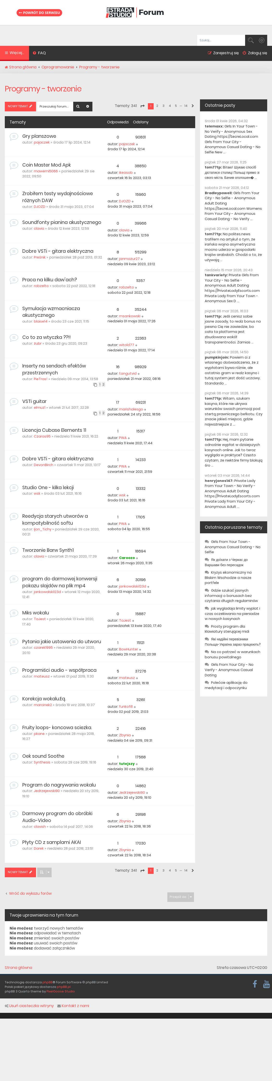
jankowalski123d (47, 591)
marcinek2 (43, 705)
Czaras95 (42, 436)
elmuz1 (39, 407)
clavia (39, 228)
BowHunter (128, 649)
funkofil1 (126, 706)
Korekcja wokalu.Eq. (44, 699)
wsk (37, 493)
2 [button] (157, 105)
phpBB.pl (64, 987)
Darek (39, 848)
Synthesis (42, 762)
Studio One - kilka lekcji (48, 487)
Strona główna (18, 967)
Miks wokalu (35, 613)
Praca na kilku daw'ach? (49, 279)
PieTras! (41, 379)
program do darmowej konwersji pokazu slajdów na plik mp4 (59, 582)
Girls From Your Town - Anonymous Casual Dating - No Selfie (232, 546)
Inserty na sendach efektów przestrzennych (54, 369)
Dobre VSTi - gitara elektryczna (57, 251)
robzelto (41, 285)
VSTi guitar (34, 401)
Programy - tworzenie (43, 88)
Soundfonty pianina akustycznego (61, 222)
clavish (40, 826)
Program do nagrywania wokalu (59, 785)
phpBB (47, 982)
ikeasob (126, 172)
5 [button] (176, 105)
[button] (142, 106)
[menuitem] (39, 53)
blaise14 (41, 321)
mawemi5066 (46, 171)
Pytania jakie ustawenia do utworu (61, 641)
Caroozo (127, 557)
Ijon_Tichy (42, 529)
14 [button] (185, 105)
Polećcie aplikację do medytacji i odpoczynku (226, 685)
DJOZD (39, 206)
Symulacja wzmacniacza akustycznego (51, 312)
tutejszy (127, 763)
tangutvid (128, 373)
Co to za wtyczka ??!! (46, 337)
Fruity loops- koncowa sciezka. (57, 727)
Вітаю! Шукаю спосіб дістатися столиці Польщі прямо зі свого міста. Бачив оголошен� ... (232, 172)
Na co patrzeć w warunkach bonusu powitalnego (232, 654)
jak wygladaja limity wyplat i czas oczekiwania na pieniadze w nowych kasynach (232, 613)
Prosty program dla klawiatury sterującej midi (227, 629)
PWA (123, 437)
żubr (38, 343)
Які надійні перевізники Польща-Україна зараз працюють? (233, 642)
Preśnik (40, 257)
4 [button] (170, 105)
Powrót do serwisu (39, 12)
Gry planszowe (39, 136)
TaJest (40, 619)
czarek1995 (43, 647)
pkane (39, 733)
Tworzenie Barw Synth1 (48, 550)
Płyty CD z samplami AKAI (51, 842)
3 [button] (163, 105)
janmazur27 (129, 258)
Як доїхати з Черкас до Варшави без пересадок (226, 562)
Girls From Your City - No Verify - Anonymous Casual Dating (229, 669)
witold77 (126, 344)
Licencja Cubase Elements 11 (54, 430)
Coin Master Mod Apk (46, 165)
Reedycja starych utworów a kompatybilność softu (55, 519)
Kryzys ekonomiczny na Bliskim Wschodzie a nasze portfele (228, 577)
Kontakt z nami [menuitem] (73, 1006)
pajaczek (42, 142)
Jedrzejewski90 (47, 790)
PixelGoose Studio (61, 991)
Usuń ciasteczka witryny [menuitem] (29, 1006)
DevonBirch (43, 464)
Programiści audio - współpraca (59, 670)
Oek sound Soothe (43, 756)
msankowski (129, 316)
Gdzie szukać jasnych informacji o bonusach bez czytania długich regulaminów (231, 595)
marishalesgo (131, 409)
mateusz (42, 676)
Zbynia (125, 735)
